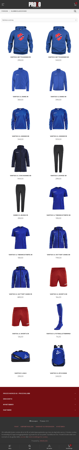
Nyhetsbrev (60, 426)
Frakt (16, 426)
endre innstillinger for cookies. (38, 437)
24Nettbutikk (44, 441)
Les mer (22, 437)
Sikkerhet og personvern (45, 426)
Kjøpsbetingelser (27, 426)
